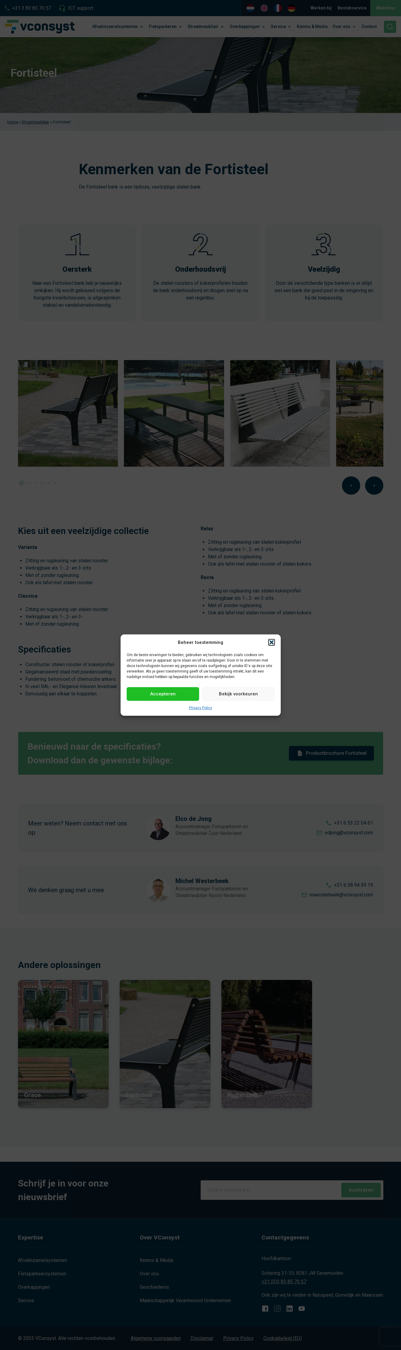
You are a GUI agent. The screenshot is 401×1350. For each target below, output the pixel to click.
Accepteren (163, 694)
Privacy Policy (200, 707)
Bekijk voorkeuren (238, 694)
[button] (272, 642)
